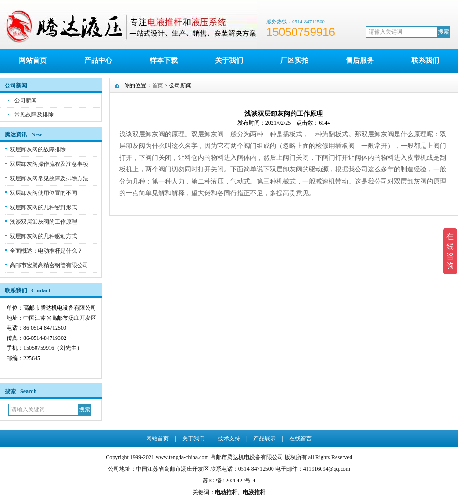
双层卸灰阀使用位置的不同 (43, 193)
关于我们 (229, 60)
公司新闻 (25, 100)
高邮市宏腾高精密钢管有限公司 (49, 265)
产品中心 (98, 60)
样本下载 (164, 60)
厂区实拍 (294, 60)
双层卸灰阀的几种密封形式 (43, 207)
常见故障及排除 (34, 114)
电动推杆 (226, 492)
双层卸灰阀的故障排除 (38, 149)
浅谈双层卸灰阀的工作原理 (43, 222)
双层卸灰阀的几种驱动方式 (43, 236)
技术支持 (229, 438)
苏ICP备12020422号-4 (229, 480)
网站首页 (33, 60)
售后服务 (360, 60)
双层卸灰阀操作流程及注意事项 (49, 164)
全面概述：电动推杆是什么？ (46, 250)
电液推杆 (254, 492)
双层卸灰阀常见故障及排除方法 (49, 178)
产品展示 (264, 438)
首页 (157, 85)
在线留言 (300, 438)
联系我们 (425, 60)
